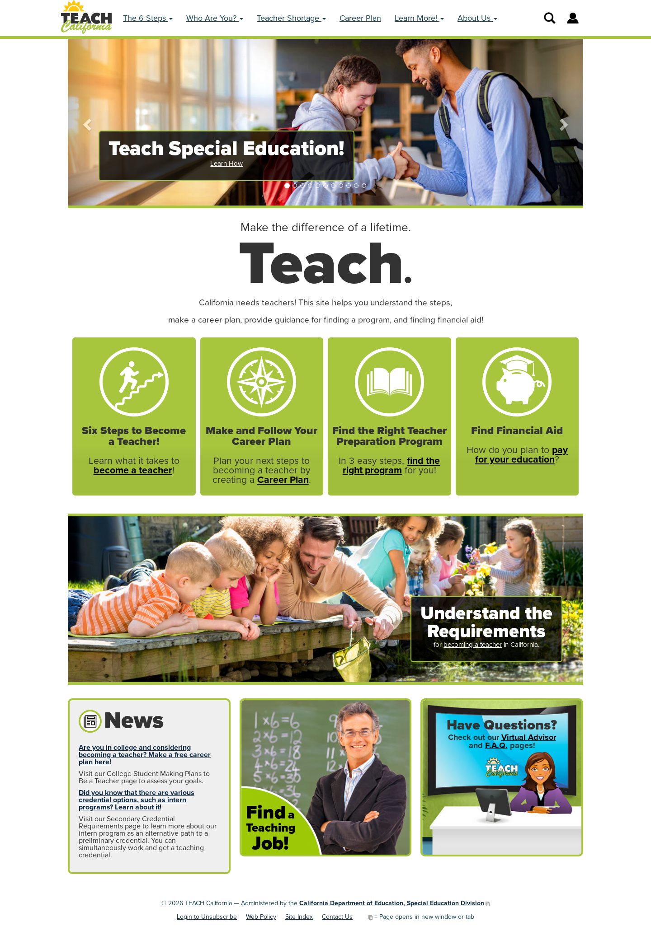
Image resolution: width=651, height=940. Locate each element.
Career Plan (360, 18)
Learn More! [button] (419, 18)
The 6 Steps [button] (148, 18)
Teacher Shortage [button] (291, 18)
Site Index (299, 917)
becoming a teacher (472, 645)
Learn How (226, 163)
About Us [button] (477, 18)
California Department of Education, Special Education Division (391, 903)
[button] (86, 122)
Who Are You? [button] (214, 18)
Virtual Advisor (528, 737)
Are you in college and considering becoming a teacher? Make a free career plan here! (145, 755)
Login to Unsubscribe (207, 917)
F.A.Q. (496, 745)
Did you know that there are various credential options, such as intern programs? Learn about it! (136, 800)
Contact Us (337, 917)
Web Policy (261, 917)
